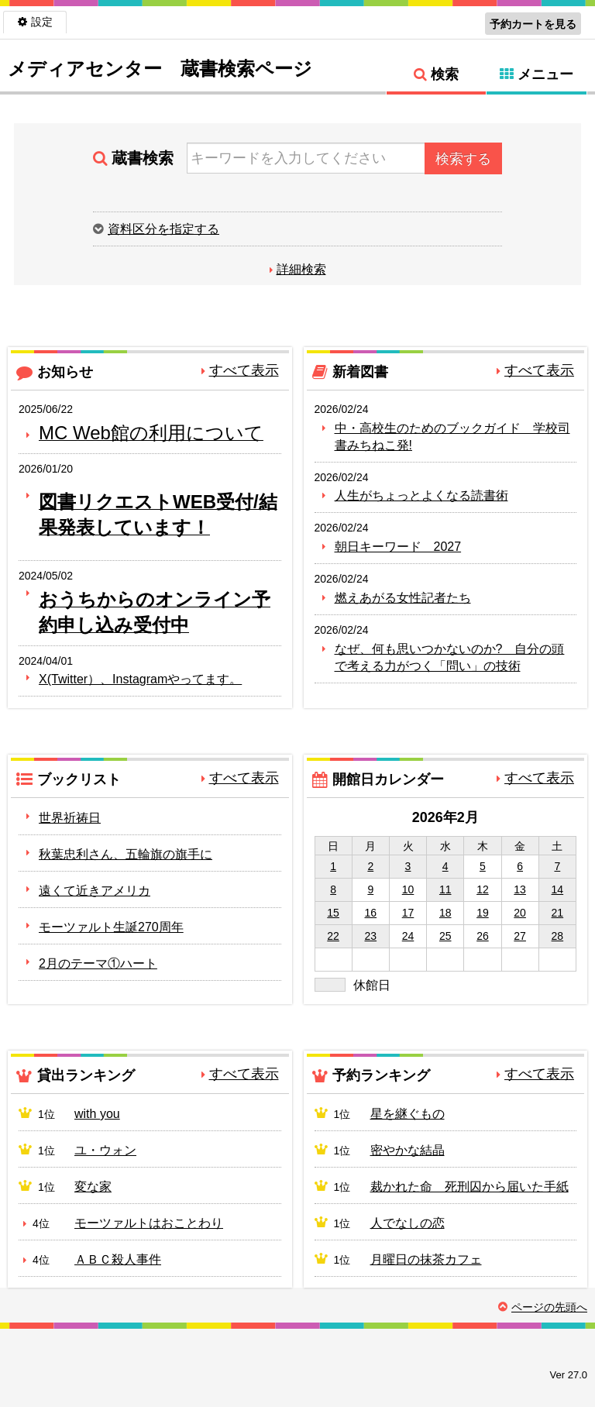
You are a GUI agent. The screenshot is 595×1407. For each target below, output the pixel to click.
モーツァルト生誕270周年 (111, 927)
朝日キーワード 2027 (398, 546)
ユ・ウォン (105, 1150)
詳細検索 (301, 269)
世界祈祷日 (70, 817)
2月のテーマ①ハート (98, 963)
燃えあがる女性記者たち (403, 597)
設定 (42, 21)
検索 (445, 74)
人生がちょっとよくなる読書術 (421, 495)
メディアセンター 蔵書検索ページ (160, 68)
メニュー (545, 74)
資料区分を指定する (163, 229)
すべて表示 (244, 370)
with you (97, 1113)
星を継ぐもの (407, 1113)
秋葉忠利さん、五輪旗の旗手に (125, 854)
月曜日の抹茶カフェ (426, 1259)
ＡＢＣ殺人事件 (117, 1259)
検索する (463, 159)
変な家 (93, 1186)
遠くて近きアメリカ (94, 890)
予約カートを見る (533, 24)
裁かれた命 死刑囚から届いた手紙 (469, 1186)
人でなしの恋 (407, 1223)
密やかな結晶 (407, 1150)
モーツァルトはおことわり (148, 1223)
